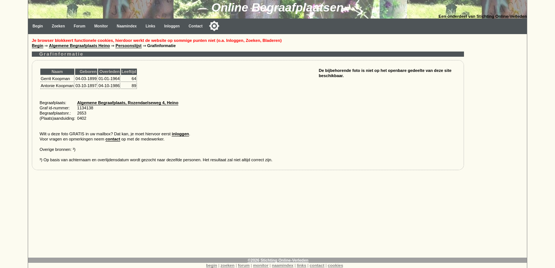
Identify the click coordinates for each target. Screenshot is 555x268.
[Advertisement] (497, 145)
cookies (335, 265)
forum (244, 265)
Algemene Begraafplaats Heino (79, 45)
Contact (196, 26)
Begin (38, 26)
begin (211, 265)
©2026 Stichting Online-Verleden (278, 260)
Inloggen (172, 26)
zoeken (228, 265)
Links (150, 26)
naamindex (282, 265)
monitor (261, 265)
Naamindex (127, 26)
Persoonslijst (128, 45)
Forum (79, 26)
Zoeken (58, 26)
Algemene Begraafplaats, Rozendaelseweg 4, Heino (127, 102)
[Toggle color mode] (214, 26)
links (301, 265)
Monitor (101, 26)
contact (112, 139)
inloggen (180, 134)
